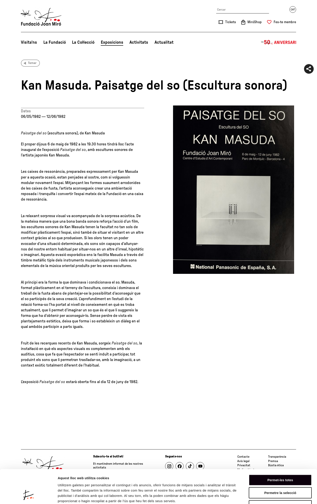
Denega (280, 476)
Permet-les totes (280, 450)
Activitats (138, 42)
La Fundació (54, 42)
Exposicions (112, 42)
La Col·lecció (83, 42)
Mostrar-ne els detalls (253, 495)
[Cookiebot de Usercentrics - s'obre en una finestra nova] (28, 495)
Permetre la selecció (280, 463)
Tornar (32, 63)
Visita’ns (29, 42)
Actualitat (164, 42)
